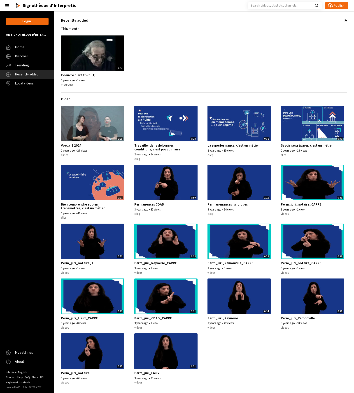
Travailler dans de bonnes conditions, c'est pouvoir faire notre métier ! (157, 149)
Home (15, 47)
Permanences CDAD (149, 204)
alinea (64, 155)
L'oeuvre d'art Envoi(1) (78, 75)
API (42, 377)
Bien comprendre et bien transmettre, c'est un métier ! (83, 206)
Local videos (20, 83)
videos (285, 214)
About (15, 361)
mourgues (67, 85)
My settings (19, 352)
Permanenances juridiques (227, 204)
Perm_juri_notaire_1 (77, 263)
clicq (137, 159)
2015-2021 (36, 387)
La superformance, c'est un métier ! (234, 145)
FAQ (27, 377)
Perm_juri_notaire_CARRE (301, 204)
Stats (35, 377)
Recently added (22, 74)
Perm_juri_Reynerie (222, 318)
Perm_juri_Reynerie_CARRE (155, 263)
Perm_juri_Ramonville (298, 318)
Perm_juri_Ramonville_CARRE (230, 263)
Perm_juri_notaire (75, 373)
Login (26, 21)
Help (20, 377)
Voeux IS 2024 (71, 145)
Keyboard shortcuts (18, 382)
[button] (7, 5)
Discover (17, 56)
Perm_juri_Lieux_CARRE (79, 318)
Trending (17, 65)
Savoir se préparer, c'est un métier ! (307, 145)
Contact (11, 377)
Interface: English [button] (16, 372)
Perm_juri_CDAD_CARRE (153, 318)
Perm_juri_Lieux (146, 373)
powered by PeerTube (17, 387)
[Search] (279, 5)
